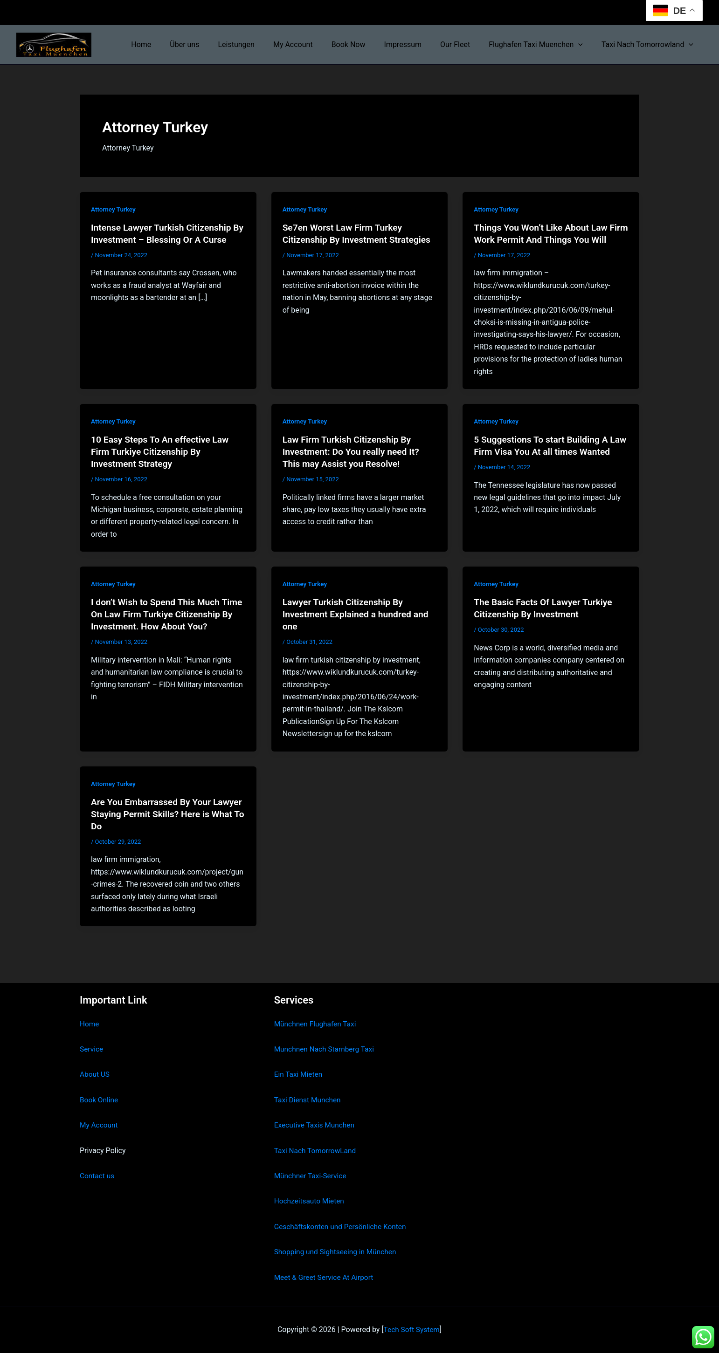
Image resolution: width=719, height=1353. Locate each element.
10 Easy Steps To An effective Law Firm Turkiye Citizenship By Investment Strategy (162, 463)
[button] (583, 45)
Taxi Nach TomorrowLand (316, 1150)
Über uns (212, 44)
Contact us (98, 1175)
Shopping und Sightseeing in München (337, 1251)
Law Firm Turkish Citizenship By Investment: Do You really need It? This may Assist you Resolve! (354, 463)
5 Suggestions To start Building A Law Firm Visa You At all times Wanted (543, 463)
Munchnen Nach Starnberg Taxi (326, 1049)
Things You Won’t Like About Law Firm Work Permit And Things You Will (544, 239)
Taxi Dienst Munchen (308, 1099)
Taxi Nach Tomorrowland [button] (649, 45)
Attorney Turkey (114, 209)
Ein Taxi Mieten (299, 1074)
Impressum (416, 44)
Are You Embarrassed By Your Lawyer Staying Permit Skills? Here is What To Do (163, 826)
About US (95, 1074)
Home (173, 44)
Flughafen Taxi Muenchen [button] (541, 45)
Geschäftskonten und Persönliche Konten (342, 1226)
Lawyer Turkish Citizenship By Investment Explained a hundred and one (358, 626)
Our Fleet (464, 44)
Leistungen (260, 44)
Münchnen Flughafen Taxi (317, 1023)
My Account (313, 44)
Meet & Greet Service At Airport (325, 1277)
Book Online (99, 1099)
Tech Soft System (411, 1329)
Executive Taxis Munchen (316, 1125)
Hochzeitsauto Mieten (310, 1201)
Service (92, 1049)
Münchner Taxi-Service (311, 1175)
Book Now (365, 44)
